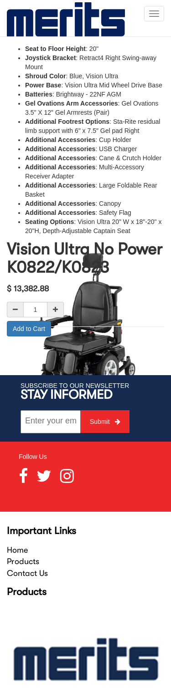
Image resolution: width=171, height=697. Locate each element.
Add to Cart (29, 328)
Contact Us (27, 573)
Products (23, 561)
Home (17, 550)
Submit (105, 421)
